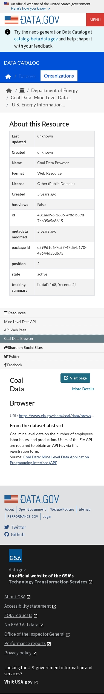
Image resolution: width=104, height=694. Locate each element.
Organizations (59, 76)
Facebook (13, 365)
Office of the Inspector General (34, 634)
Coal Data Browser (18, 338)
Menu (95, 19)
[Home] (31, 19)
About (9, 509)
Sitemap (85, 509)
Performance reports (25, 643)
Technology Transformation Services (48, 582)
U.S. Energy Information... (38, 105)
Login (47, 516)
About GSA (14, 597)
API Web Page (15, 330)
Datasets (27, 76)
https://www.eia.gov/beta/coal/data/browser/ (57, 415)
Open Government (32, 509)
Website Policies (62, 509)
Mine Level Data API (20, 322)
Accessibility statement (27, 606)
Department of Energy (54, 90)
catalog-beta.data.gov (36, 39)
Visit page (75, 378)
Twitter (11, 356)
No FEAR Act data (21, 625)
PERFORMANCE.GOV (22, 516)
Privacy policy (17, 653)
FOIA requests (18, 615)
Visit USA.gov (18, 682)
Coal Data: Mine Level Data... (41, 97)
